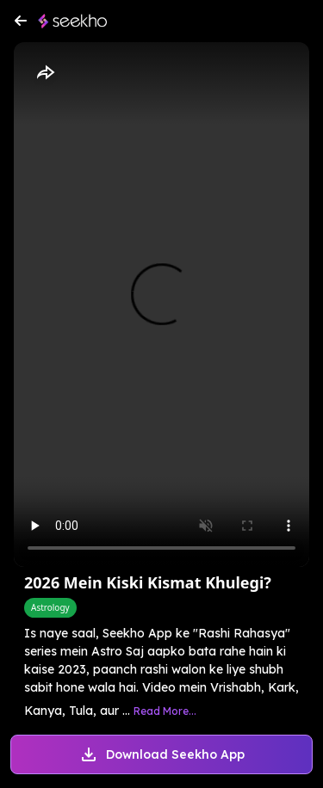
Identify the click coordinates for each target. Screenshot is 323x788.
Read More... (165, 711)
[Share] (45, 73)
